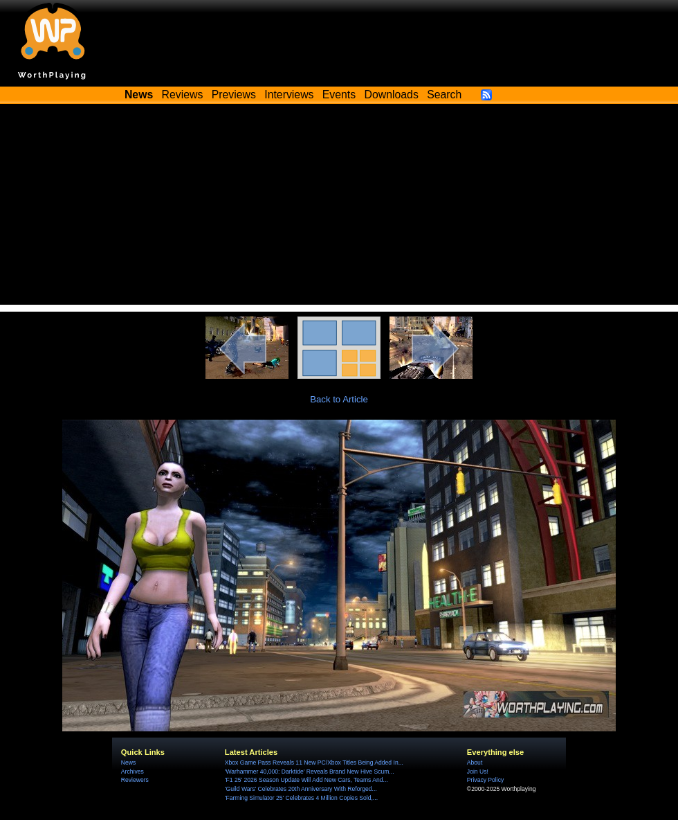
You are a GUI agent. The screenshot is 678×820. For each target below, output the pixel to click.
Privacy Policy (485, 779)
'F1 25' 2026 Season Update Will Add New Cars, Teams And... (306, 779)
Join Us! (477, 771)
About (474, 762)
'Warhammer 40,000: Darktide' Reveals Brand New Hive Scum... (309, 771)
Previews (234, 94)
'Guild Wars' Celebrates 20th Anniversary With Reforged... (301, 788)
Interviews (288, 94)
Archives (132, 771)
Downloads (392, 94)
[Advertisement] (339, 208)
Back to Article (339, 399)
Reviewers (135, 779)
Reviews (182, 94)
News (128, 762)
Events (339, 94)
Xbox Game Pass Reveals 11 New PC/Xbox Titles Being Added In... (314, 762)
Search (444, 94)
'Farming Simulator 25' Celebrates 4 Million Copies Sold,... (301, 797)
